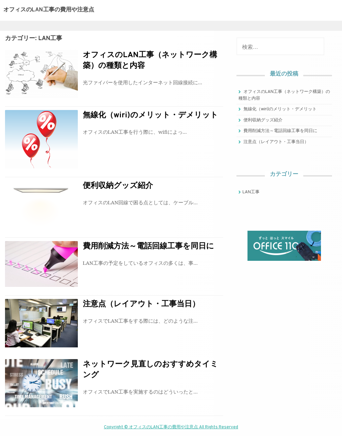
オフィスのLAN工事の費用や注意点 (48, 10)
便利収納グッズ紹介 (118, 186)
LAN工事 (251, 192)
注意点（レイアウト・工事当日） (141, 304)
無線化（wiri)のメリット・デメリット (150, 115)
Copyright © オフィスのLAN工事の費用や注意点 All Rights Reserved (171, 427)
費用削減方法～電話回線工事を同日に (148, 246)
